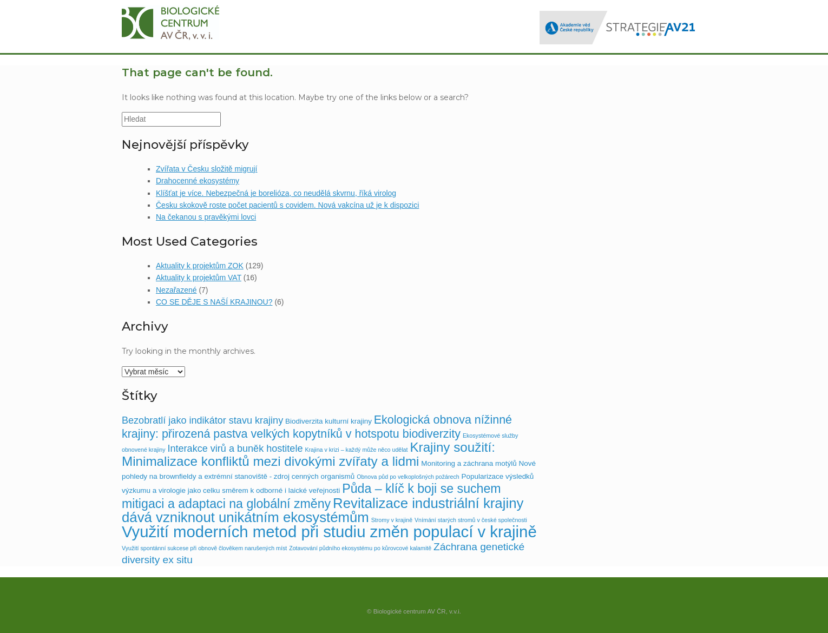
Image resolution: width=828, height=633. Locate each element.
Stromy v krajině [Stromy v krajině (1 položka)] (391, 520)
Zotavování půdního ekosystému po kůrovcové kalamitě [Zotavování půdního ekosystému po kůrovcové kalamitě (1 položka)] (360, 548)
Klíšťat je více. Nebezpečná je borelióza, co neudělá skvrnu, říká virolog (276, 193)
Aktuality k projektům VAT (198, 277)
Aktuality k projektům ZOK (200, 265)
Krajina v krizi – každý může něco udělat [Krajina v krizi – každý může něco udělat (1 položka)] (356, 449)
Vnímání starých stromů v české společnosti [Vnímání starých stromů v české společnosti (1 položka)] (471, 520)
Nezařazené (176, 290)
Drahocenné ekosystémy (197, 180)
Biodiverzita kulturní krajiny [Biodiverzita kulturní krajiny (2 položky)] (328, 421)
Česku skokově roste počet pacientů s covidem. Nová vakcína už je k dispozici (287, 205)
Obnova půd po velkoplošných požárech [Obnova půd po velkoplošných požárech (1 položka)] (408, 476)
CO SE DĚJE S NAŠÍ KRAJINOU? (214, 302)
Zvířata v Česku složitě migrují (207, 168)
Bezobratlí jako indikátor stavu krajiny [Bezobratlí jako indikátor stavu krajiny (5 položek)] (202, 420)
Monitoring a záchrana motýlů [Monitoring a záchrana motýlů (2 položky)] (468, 463)
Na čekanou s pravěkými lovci (206, 217)
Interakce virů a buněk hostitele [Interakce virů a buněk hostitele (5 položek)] (235, 448)
